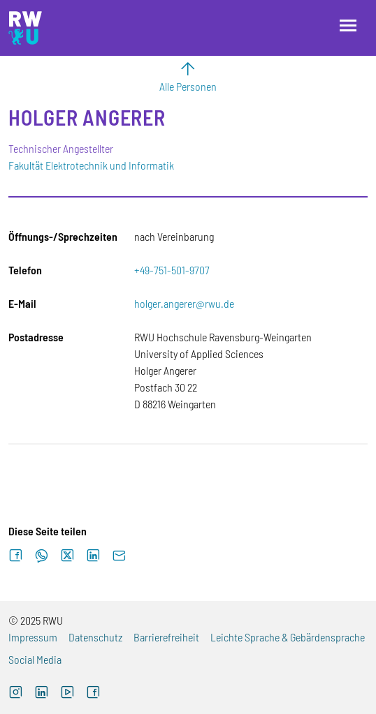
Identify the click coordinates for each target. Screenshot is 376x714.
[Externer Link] (41, 694)
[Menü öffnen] (348, 25)
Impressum (32, 637)
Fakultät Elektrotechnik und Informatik (91, 165)
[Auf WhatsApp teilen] (41, 556)
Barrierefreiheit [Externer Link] (166, 637)
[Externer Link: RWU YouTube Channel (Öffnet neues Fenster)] (67, 694)
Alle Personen (188, 86)
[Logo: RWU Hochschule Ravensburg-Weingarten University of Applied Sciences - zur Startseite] (25, 28)
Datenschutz (95, 637)
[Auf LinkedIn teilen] (93, 556)
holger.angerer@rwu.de (184, 303)
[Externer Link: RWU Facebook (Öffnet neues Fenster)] (93, 694)
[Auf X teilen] (67, 556)
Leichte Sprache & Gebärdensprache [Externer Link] (287, 637)
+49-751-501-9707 (172, 269)
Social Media (35, 659)
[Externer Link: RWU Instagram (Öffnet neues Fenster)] (15, 694)
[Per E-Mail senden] (119, 556)
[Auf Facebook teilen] (15, 556)
